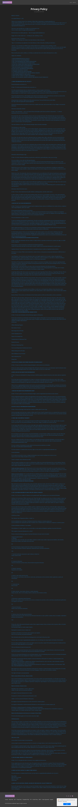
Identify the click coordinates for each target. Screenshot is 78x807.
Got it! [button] (67, 804)
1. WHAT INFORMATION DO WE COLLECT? (20, 58)
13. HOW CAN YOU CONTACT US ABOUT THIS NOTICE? (23, 75)
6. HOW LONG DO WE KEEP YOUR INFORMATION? (22, 65)
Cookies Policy (35, 799)
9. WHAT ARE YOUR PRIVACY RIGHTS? (19, 70)
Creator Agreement (45, 799)
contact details (37, 429)
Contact (6, 799)
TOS (31, 799)
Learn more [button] (65, 801)
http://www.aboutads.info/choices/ (53, 471)
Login (71, 2)
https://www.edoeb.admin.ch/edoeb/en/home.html (23, 446)
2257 (15, 799)
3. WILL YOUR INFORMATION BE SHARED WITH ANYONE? (23, 61)
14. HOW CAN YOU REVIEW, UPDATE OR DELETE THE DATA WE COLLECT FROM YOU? (29, 77)
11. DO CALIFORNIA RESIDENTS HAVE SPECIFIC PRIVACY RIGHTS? (25, 72)
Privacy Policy (19, 799)
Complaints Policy (25, 799)
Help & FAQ (11, 799)
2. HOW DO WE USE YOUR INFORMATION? (20, 60)
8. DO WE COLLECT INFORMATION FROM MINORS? (22, 68)
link (37, 273)
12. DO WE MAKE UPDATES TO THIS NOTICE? (21, 74)
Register (74, 2)
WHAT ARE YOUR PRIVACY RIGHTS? (45, 224)
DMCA (40, 799)
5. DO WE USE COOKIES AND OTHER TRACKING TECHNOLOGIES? (25, 64)
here (19, 788)
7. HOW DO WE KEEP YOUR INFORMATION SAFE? (21, 67)
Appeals (51, 799)
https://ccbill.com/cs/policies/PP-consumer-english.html (24, 101)
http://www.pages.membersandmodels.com (27, 29)
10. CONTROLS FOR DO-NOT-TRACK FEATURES (21, 71)
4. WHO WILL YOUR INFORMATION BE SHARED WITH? (23, 62)
